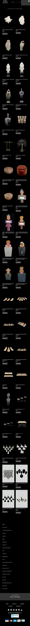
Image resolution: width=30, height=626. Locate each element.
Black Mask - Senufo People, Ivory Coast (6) (8, 130)
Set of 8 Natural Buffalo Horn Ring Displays (21, 509)
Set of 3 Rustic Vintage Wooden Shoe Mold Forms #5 (7, 360)
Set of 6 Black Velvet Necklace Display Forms (21, 484)
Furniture (4, 565)
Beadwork (4, 542)
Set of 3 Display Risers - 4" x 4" (20, 409)
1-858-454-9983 (17, 596)
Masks (3, 524)
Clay (3, 550)
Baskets (4, 536)
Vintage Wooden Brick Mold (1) (20, 384)
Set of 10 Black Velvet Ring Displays (7, 508)
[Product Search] (15, 2)
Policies (10, 606)
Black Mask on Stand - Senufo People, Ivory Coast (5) (21, 105)
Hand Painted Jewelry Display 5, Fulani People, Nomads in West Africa (21, 284)
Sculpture (4, 527)
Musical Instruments (7, 571)
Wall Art (4, 580)
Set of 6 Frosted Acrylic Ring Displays (21, 458)
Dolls (3, 559)
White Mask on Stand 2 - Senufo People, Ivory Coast (8, 80)
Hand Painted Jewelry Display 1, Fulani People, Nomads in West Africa (8, 259)
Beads (3, 539)
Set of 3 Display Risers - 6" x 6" (6, 433)
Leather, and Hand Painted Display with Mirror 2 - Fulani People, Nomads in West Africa (8, 233)
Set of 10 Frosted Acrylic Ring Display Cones (7, 458)
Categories (29, 1)
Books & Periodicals (6, 547)
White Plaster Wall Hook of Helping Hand (7, 30)
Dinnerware (5, 556)
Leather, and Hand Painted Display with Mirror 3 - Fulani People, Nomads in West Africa (22, 233)
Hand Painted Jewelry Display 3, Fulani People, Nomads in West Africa (21, 259)
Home (7, 603)
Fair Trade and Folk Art (7, 562)
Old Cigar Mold (4, 384)
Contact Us (18, 606)
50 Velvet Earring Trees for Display (7, 483)
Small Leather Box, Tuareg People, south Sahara (7, 206)
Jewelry (4, 533)
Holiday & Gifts (5, 568)
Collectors (4, 588)
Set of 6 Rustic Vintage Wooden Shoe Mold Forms (7, 335)
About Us (14, 603)
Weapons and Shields (6, 582)
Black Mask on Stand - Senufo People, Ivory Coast (8, 105)
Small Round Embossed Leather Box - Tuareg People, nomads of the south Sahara (21, 180)
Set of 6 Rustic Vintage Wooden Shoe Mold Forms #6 (21, 360)
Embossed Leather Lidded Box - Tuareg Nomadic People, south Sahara (8, 180)
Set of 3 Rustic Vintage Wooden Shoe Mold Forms (7, 309)
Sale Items (4, 585)
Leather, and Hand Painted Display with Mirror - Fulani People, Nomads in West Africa (21, 206)
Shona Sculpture (6, 574)
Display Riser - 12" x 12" (19, 433)
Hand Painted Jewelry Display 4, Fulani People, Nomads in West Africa (8, 284)
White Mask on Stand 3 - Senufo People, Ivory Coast (22, 80)
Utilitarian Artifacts (7, 530)
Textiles (4, 577)
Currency (4, 553)
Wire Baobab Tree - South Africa (20, 155)
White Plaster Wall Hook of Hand (20, 29)
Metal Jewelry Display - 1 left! (6, 155)
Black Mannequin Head (5, 409)
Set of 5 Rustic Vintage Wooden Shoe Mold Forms (21, 309)
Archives (22, 603)
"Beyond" (4, 544)
